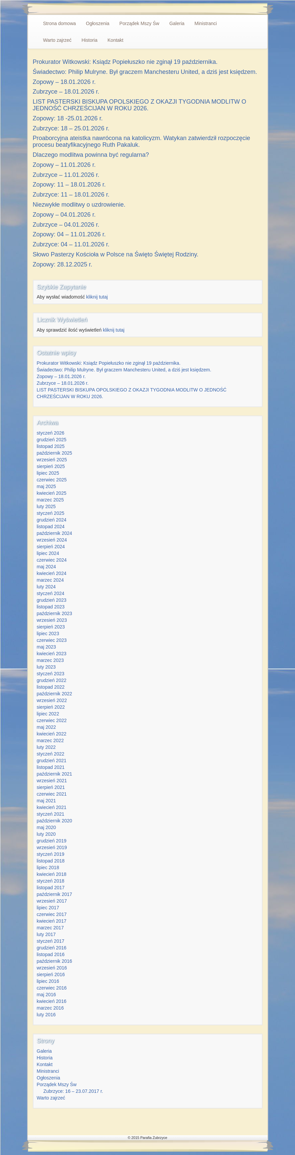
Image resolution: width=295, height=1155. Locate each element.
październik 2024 (54, 533)
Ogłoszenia (97, 23)
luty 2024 (46, 586)
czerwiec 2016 (52, 988)
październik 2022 (54, 693)
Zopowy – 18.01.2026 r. (64, 82)
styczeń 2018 (51, 881)
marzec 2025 (50, 499)
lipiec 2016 (48, 981)
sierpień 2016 (51, 974)
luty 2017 (46, 934)
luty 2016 (46, 1014)
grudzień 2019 (52, 840)
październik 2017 (54, 894)
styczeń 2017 (51, 941)
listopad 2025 (51, 446)
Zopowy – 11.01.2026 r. (64, 164)
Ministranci (206, 23)
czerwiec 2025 (52, 479)
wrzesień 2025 (52, 459)
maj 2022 (46, 727)
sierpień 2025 (51, 466)
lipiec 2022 (48, 713)
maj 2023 (46, 647)
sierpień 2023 (51, 626)
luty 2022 (46, 747)
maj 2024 (46, 566)
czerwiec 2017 (52, 914)
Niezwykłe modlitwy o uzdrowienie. (79, 204)
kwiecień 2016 (52, 1001)
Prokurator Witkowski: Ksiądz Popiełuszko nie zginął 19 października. (125, 62)
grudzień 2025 (52, 439)
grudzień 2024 (52, 520)
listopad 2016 (51, 954)
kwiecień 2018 (52, 874)
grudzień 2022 (52, 680)
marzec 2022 (50, 740)
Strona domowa (59, 23)
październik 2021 (54, 774)
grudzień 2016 (52, 947)
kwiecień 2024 (52, 573)
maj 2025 (46, 486)
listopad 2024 (51, 526)
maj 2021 (46, 800)
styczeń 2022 (51, 754)
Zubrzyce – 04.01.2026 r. (66, 224)
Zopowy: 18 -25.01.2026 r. (68, 118)
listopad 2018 (51, 860)
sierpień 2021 (51, 787)
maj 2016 (46, 994)
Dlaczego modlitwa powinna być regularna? (91, 154)
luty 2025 (46, 506)
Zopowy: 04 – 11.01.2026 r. (69, 234)
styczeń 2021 (51, 814)
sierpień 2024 (51, 546)
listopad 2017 (51, 887)
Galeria (177, 23)
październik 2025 (54, 453)
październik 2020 (54, 820)
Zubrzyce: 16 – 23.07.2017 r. (73, 1091)
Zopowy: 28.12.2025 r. (62, 264)
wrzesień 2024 (52, 540)
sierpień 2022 (51, 707)
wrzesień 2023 (52, 620)
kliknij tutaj (97, 297)
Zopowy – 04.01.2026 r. (64, 214)
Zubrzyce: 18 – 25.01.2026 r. (71, 128)
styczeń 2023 (51, 673)
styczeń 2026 (51, 433)
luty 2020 (46, 834)
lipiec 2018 (48, 867)
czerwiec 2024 (52, 560)
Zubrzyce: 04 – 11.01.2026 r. (71, 244)
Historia (89, 40)
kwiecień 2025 (52, 493)
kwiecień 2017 (52, 921)
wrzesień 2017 (52, 901)
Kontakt (115, 40)
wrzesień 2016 (52, 967)
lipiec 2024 (48, 553)
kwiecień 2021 (52, 807)
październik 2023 (54, 613)
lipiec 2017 (48, 907)
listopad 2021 (51, 767)
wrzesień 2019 (52, 847)
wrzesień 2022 (52, 700)
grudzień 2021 (52, 760)
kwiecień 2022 (52, 733)
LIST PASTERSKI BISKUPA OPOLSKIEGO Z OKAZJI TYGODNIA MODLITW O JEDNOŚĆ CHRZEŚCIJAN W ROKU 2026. (139, 105)
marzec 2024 (50, 580)
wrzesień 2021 (52, 780)
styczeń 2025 (51, 513)
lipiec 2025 (48, 473)
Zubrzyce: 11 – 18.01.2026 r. (71, 194)
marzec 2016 (50, 1008)
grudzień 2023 (52, 600)
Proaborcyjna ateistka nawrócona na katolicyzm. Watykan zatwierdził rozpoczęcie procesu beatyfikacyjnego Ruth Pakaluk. (141, 141)
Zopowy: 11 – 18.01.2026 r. (69, 184)
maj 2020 (46, 827)
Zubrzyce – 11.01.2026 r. (66, 174)
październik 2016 (54, 961)
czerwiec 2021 (52, 794)
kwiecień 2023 (52, 653)
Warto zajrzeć (57, 40)
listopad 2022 (51, 687)
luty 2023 (46, 667)
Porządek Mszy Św (139, 23)
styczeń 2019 (51, 854)
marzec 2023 (50, 660)
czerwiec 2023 (52, 640)
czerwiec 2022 (52, 720)
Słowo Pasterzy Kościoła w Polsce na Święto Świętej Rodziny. (116, 254)
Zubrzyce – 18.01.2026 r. (66, 91)
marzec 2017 (50, 927)
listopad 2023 (51, 606)
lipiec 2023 (48, 633)
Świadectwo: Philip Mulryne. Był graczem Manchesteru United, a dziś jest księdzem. (145, 72)
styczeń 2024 (51, 593)
